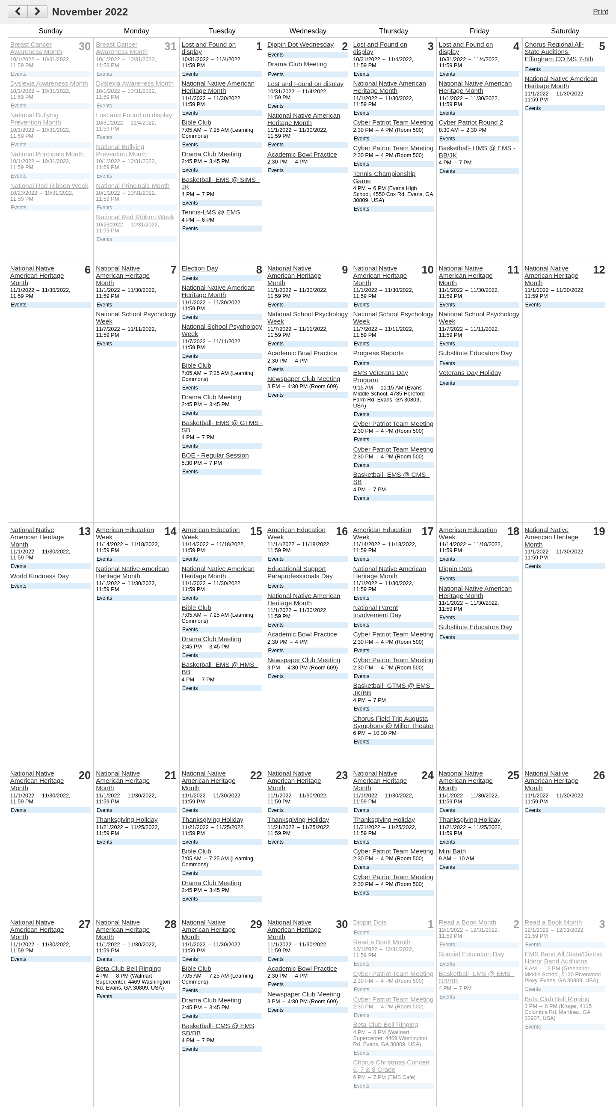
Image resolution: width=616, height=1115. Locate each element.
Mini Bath (452, 851)
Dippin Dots (456, 568)
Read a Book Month (381, 942)
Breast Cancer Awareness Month (36, 48)
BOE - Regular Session (215, 455)
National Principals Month (47, 154)
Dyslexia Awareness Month (49, 83)
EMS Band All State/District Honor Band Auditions (563, 957)
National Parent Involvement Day (377, 611)
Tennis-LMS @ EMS (211, 212)
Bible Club (196, 122)
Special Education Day (471, 953)
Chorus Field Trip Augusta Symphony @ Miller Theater (393, 722)
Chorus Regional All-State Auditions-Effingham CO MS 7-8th (558, 51)
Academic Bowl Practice (302, 154)
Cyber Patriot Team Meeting (393, 122)
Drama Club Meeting (211, 154)
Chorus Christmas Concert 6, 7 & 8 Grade (391, 1066)
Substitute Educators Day (475, 353)
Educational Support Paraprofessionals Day (300, 572)
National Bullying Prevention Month (35, 118)
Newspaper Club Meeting (304, 378)
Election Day (200, 268)
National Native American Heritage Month (218, 87)
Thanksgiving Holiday (126, 819)
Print (600, 11)
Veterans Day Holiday (470, 372)
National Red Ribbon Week (49, 185)
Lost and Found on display (134, 115)
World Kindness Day (39, 576)
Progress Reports (378, 353)
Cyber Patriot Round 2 (471, 122)
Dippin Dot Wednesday (300, 44)
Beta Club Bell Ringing (128, 968)
